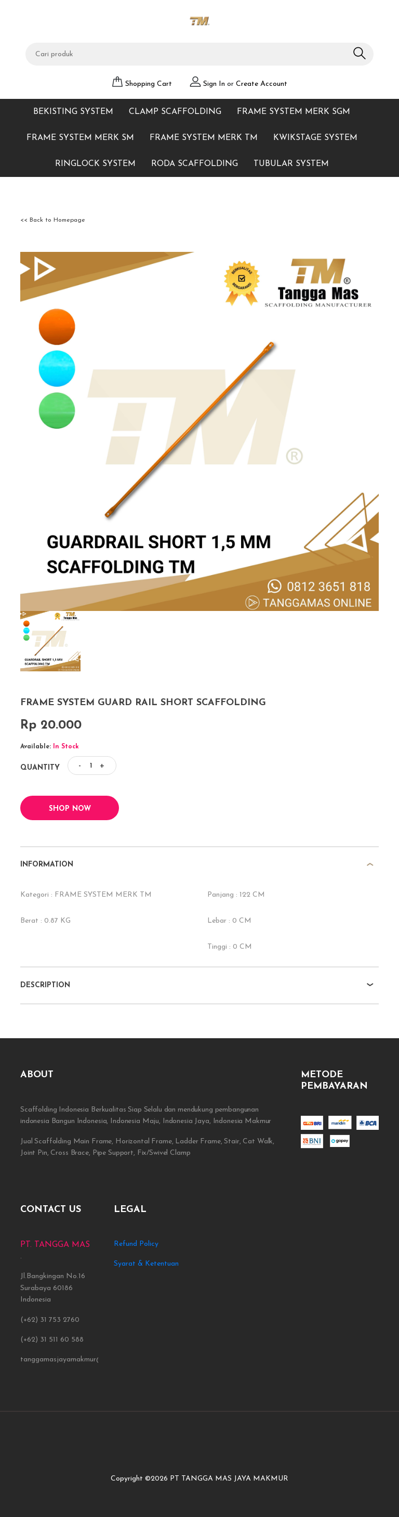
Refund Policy (136, 1244)
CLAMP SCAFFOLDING (175, 112)
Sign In (215, 84)
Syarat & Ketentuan (146, 1264)
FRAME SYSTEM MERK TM (204, 138)
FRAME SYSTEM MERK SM (80, 138)
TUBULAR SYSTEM (291, 164)
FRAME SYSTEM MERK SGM (293, 112)
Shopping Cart (148, 84)
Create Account (261, 84)
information (46, 865)
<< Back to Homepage (52, 220)
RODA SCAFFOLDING (194, 164)
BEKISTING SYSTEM (73, 112)
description (45, 985)
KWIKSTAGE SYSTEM (315, 138)
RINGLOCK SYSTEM (95, 164)
